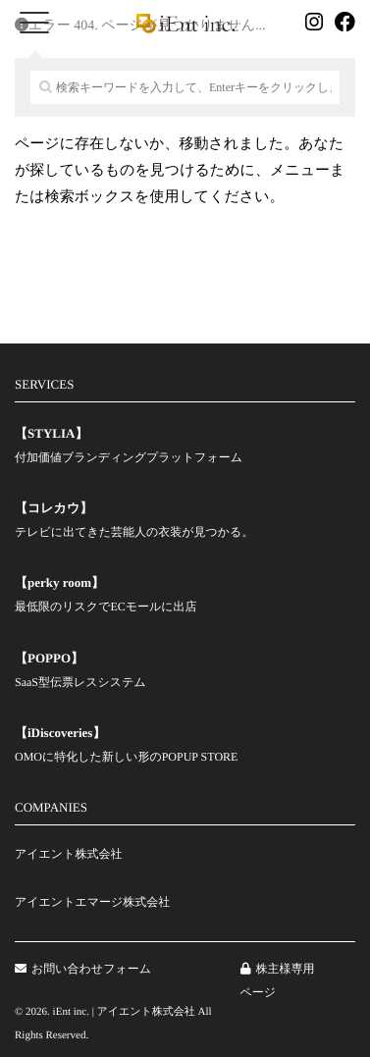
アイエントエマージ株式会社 (92, 902)
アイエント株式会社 (68, 854)
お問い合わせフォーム (83, 969)
